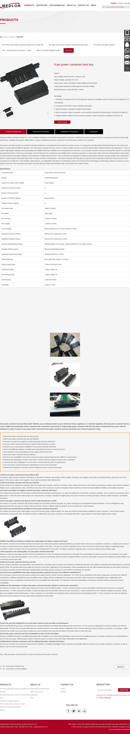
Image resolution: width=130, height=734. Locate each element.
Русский (127, 3)
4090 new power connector (13, 654)
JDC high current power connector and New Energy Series (68, 45)
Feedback (63, 692)
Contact (63, 689)
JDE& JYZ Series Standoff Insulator (48, 50)
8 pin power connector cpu (15, 666)
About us (71, 5)
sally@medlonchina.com (41, 727)
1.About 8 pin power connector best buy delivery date (20, 436)
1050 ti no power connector (32, 654)
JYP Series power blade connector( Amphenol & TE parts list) (22, 45)
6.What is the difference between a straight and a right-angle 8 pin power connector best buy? (33, 449)
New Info (69, 50)
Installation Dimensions (69, 132)
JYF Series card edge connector (104, 45)
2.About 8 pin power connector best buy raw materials (20, 439)
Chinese (120, 3)
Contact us (83, 5)
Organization (34, 695)
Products (29, 5)
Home (5, 37)
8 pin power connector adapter (16, 669)
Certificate (41, 5)
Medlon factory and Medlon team (39, 689)
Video (32, 698)
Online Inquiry (62, 122)
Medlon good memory (36, 692)
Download (94, 132)
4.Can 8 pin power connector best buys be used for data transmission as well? (28, 444)
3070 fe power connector (49, 654)
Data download (57, 5)
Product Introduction (13, 132)
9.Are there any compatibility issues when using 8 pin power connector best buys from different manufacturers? (39, 457)
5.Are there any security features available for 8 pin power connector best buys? (29, 447)
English (113, 3)
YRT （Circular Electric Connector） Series (16, 50)
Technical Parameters (40, 132)
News (93, 5)
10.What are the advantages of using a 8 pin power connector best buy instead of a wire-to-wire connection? (38, 460)
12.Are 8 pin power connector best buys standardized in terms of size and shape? (29, 465)
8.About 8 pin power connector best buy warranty (18, 454)
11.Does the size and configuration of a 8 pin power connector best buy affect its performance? (34, 462)
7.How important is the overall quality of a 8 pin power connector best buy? (27, 452)
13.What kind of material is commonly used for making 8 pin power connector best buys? (32, 467)
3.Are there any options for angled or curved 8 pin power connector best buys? (28, 441)
